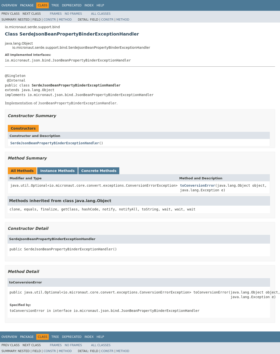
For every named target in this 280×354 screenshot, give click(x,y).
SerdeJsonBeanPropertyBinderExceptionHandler (54, 143)
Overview (9, 5)
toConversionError (197, 185)
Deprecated (72, 5)
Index (89, 5)
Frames (56, 13)
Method (65, 19)
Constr (50, 19)
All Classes (100, 13)
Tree (55, 5)
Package (27, 5)
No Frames (73, 13)
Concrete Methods (99, 171)
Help (100, 5)
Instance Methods (57, 171)
